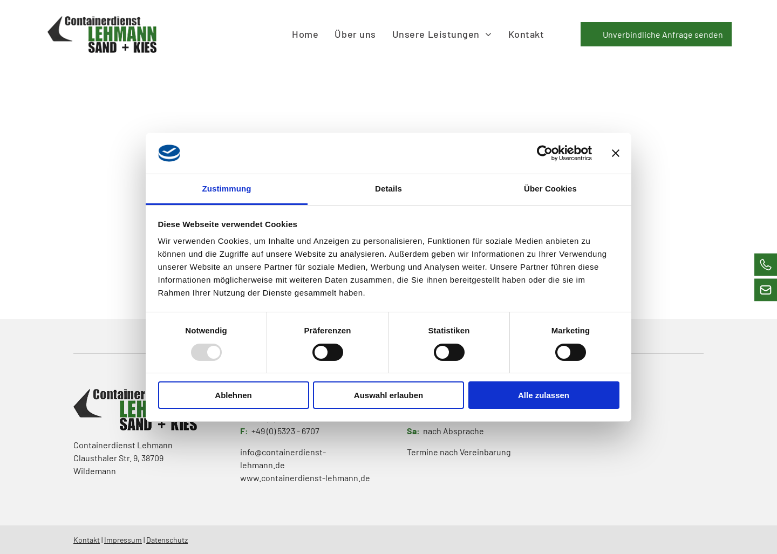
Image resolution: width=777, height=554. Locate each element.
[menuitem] (305, 34)
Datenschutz (167, 539)
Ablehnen (233, 395)
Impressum (123, 539)
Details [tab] (388, 188)
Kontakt (86, 539)
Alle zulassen (543, 395)
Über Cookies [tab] (550, 188)
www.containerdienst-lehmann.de (305, 478)
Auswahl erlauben (388, 395)
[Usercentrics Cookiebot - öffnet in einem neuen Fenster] (544, 153)
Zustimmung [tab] (226, 188)
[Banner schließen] (615, 153)
